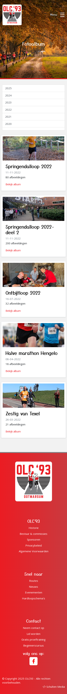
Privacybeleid (33, 545)
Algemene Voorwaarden (33, 551)
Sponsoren (33, 539)
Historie (34, 528)
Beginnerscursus (33, 645)
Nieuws (33, 586)
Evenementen (33, 592)
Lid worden (33, 634)
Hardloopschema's (33, 598)
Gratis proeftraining (33, 639)
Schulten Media (54, 686)
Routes (33, 580)
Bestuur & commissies (33, 534)
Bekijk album (13, 184)
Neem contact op (33, 628)
